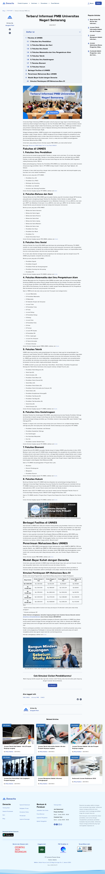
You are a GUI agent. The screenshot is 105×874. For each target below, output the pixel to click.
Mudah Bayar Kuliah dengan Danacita (42, 78)
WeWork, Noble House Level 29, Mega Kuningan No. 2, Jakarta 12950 (52, 862)
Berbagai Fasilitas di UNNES (39, 70)
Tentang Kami (6, 807)
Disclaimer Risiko (24, 812)
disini (55, 191)
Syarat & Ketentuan (25, 805)
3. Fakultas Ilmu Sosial (39, 49)
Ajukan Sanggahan (42, 821)
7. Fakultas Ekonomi (38, 63)
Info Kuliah (10, 10)
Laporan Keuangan (25, 819)
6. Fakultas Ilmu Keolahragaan (42, 60)
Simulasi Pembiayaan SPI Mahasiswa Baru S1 (47, 81)
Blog (4, 10)
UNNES (42, 697)
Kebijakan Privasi (24, 808)
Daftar (98, 3)
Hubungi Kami (57, 805)
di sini (56, 239)
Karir (4, 815)
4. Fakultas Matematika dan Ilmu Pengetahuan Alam (50, 52)
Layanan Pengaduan (42, 817)
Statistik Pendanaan (8, 811)
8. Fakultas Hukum (37, 67)
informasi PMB (35, 697)
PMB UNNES (26, 697)
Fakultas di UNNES (35, 38)
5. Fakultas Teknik (37, 56)
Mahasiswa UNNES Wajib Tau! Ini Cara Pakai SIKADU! (43, 145)
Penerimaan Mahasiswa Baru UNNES (42, 74)
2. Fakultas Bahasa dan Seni (41, 45)
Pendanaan (23, 815)
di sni (51, 557)
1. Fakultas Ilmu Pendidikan (40, 42)
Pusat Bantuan (55, 3)
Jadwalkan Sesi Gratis (42, 810)
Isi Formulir (52, 685)
